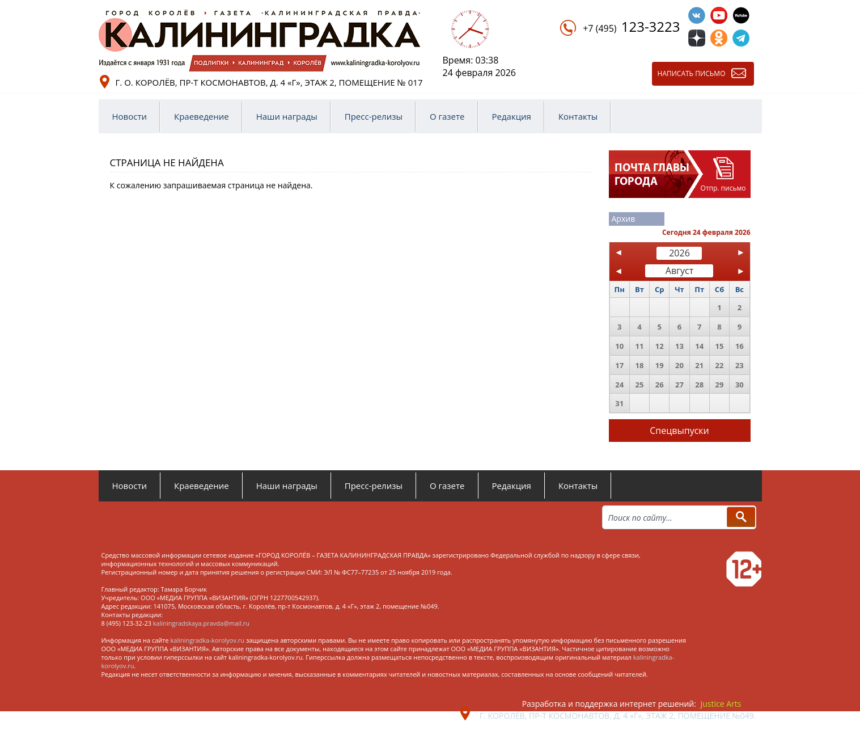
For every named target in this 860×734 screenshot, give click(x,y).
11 (639, 346)
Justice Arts (721, 703)
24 (619, 384)
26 (659, 384)
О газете (447, 116)
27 (679, 384)
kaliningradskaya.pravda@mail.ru (201, 623)
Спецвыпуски (679, 430)
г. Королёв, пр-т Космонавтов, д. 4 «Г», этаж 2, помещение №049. (618, 715)
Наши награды (286, 116)
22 (719, 365)
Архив (624, 218)
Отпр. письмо (723, 188)
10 (619, 346)
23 (739, 365)
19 (659, 365)
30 (739, 384)
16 (739, 346)
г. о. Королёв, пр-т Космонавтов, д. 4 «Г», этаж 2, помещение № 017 (269, 82)
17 (619, 365)
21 (699, 365)
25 (639, 384)
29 (719, 384)
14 (699, 346)
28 (699, 384)
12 (659, 346)
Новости (129, 116)
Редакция (511, 116)
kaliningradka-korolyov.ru (208, 640)
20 (679, 365)
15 (719, 346)
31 (619, 403)
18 (639, 365)
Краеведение (201, 116)
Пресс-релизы (374, 116)
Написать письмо (692, 73)
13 (679, 346)
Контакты (578, 116)
